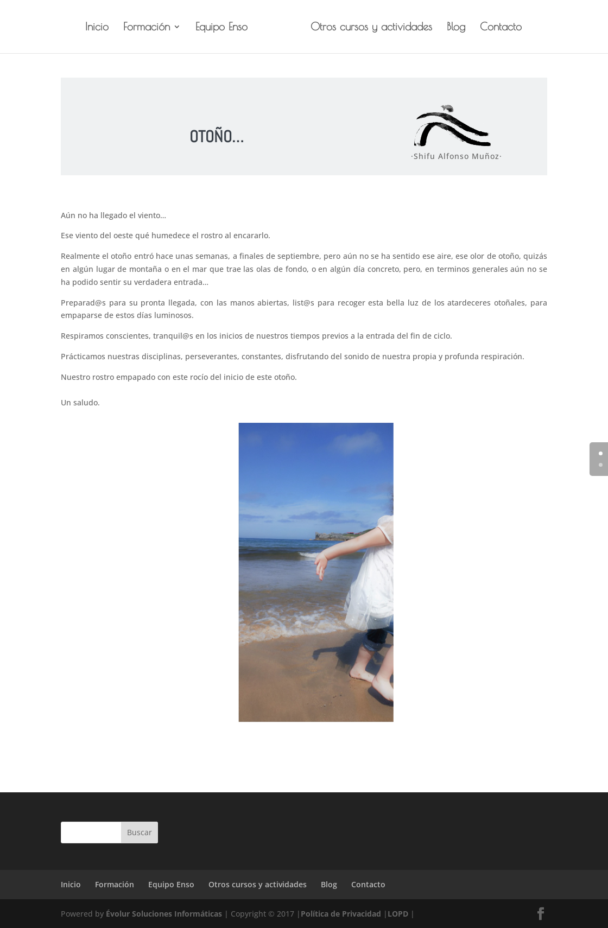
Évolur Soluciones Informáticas (164, 913)
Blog (456, 28)
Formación (146, 28)
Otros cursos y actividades (371, 28)
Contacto (501, 28)
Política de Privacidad (341, 913)
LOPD (398, 913)
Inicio (97, 28)
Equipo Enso (221, 28)
